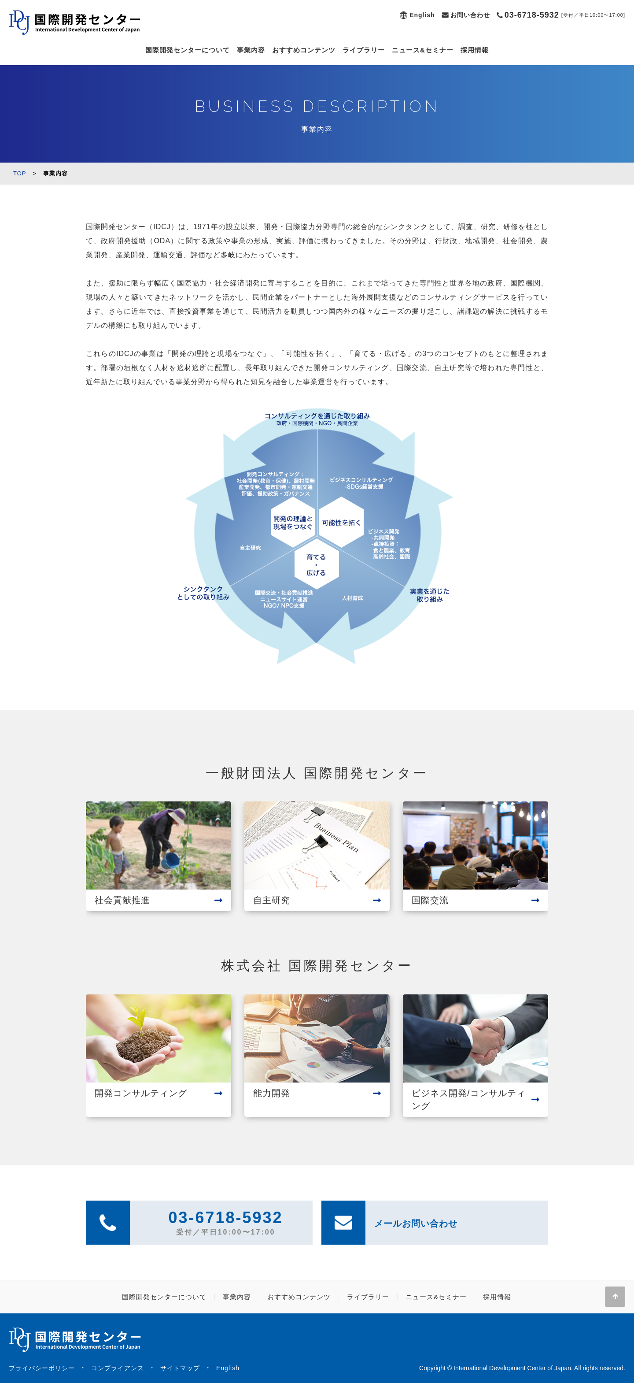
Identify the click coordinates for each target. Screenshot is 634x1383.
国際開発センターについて (187, 50)
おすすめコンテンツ (303, 50)
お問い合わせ (470, 15)
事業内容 (251, 50)
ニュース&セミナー (422, 50)
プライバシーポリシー (42, 1368)
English (422, 15)
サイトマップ (180, 1368)
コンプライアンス (117, 1368)
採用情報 (475, 50)
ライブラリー (364, 50)
